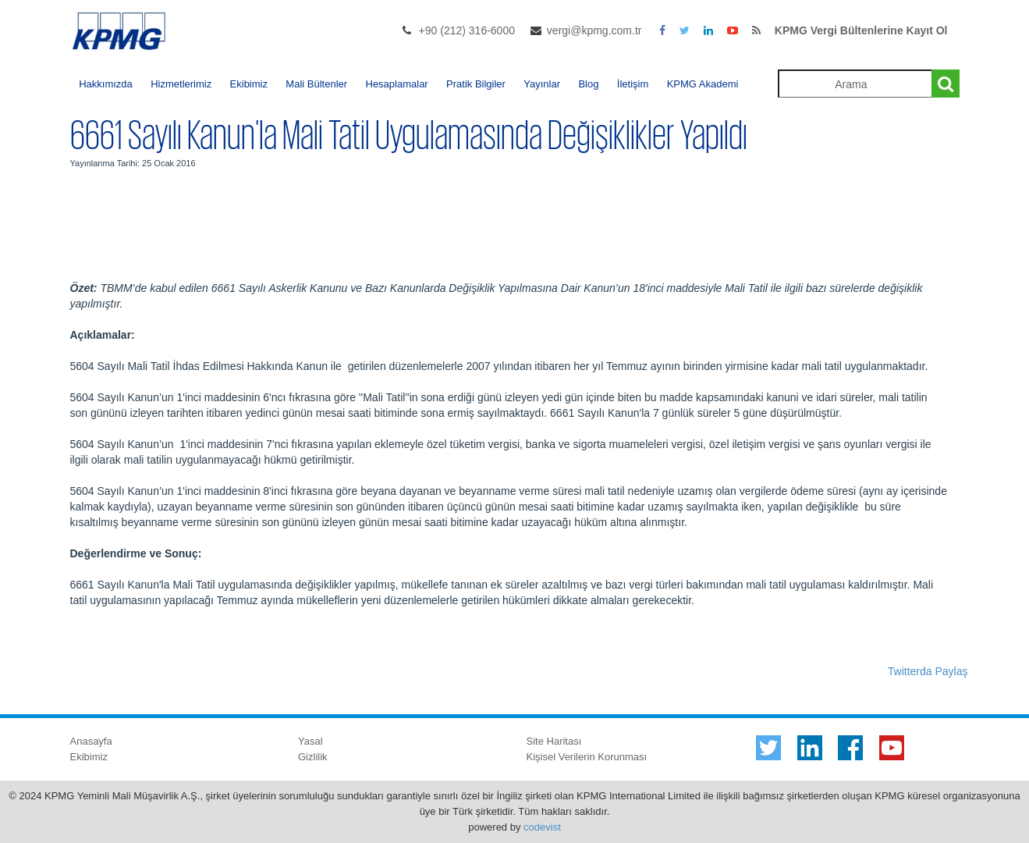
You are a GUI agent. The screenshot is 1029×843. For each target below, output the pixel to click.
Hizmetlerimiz (181, 84)
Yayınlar (541, 84)
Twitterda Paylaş (928, 671)
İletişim (632, 84)
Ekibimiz (249, 84)
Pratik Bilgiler (476, 84)
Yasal (310, 741)
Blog (588, 84)
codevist (542, 827)
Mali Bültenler (316, 84)
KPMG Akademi (703, 84)
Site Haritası (554, 741)
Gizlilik (313, 757)
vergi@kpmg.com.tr (594, 30)
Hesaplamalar (397, 84)
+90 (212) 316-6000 (467, 30)
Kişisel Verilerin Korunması (587, 757)
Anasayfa (91, 741)
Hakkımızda (106, 84)
